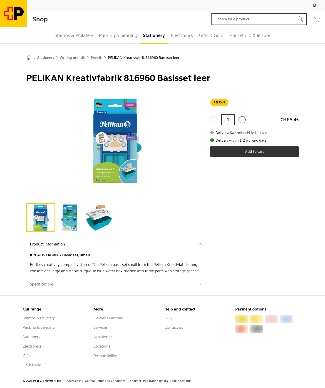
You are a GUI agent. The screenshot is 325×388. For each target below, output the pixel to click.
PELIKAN (219, 102)
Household (32, 365)
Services (100, 327)
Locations (102, 346)
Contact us (173, 327)
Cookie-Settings (180, 381)
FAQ (168, 318)
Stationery (31, 337)
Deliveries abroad (108, 318)
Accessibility (75, 381)
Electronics (32, 346)
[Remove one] (214, 119)
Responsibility (105, 355)
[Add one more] (242, 119)
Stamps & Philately (39, 318)
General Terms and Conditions (105, 381)
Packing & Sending (39, 327)
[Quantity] (228, 119)
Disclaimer (134, 381)
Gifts (26, 355)
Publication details (155, 381)
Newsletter (103, 337)
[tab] (40, 217)
